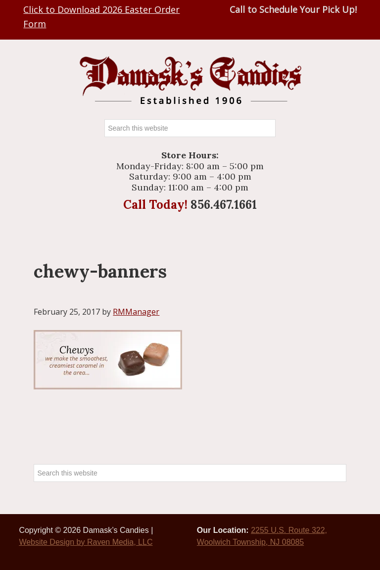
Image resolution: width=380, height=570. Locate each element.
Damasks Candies (190, 80)
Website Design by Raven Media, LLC (85, 542)
